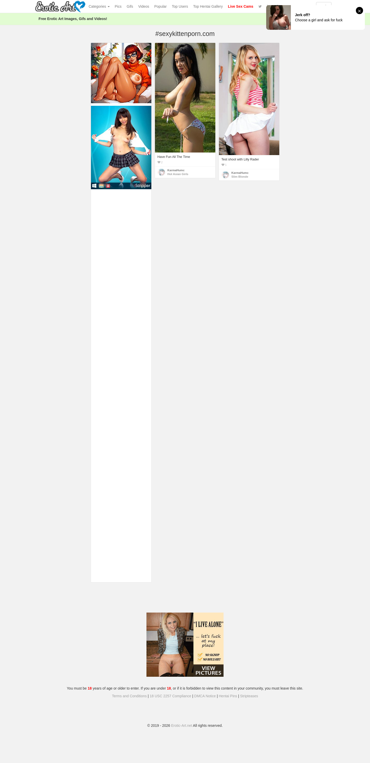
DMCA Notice (205, 696)
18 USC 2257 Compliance (170, 696)
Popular (160, 6)
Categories (99, 6)
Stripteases (249, 696)
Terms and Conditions (129, 696)
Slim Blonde (240, 176)
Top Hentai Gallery (208, 6)
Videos (143, 6)
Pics (118, 6)
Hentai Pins (228, 696)
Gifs (130, 6)
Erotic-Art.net (181, 725)
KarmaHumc (176, 170)
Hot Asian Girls (178, 174)
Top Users (180, 6)
